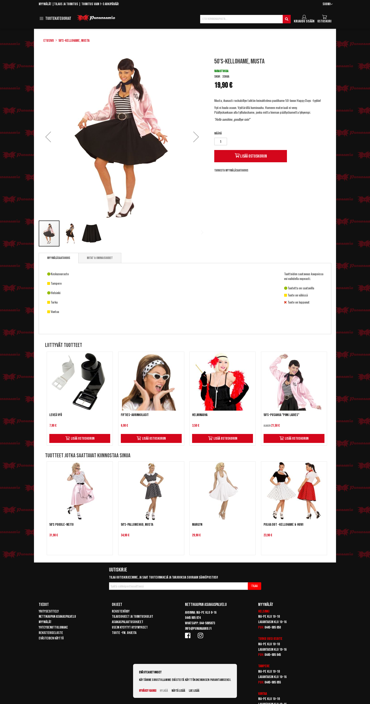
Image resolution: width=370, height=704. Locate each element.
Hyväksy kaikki (147, 691)
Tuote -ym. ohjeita (124, 633)
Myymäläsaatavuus (58, 258)
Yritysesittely (49, 611)
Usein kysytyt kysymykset (130, 627)
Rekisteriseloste (51, 633)
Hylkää (164, 691)
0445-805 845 (273, 655)
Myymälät (45, 4)
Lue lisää (194, 691)
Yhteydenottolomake (53, 627)
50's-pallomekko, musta (137, 524)
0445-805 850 (273, 627)
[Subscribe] (254, 586)
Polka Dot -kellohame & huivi (283, 524)
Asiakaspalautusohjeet (127, 622)
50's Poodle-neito (61, 524)
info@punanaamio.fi (198, 628)
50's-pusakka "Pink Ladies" (281, 415)
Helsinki (263, 611)
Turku (262, 639)
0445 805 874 (193, 618)
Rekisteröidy (121, 611)
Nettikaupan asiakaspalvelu (57, 616)
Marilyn (197, 524)
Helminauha (199, 415)
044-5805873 (207, 623)
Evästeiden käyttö (51, 638)
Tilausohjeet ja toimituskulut (132, 616)
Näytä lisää (178, 691)
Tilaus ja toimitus (66, 4)
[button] (328, 4)
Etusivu (48, 40)
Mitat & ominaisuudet (100, 258)
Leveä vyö (55, 415)
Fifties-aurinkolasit (135, 415)
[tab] (59, 258)
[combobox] (245, 19)
